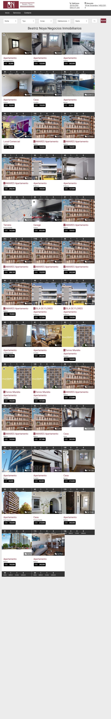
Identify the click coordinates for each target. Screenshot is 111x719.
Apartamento (10, 58)
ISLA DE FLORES (49, 361)
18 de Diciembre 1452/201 (95, 5)
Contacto (27, 13)
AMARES (45, 159)
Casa (42, 108)
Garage (43, 260)
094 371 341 (75, 8)
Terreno (7, 260)
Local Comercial (11, 159)
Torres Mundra (84, 412)
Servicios (17, 13)
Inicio (7, 13)
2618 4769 (74, 5)
